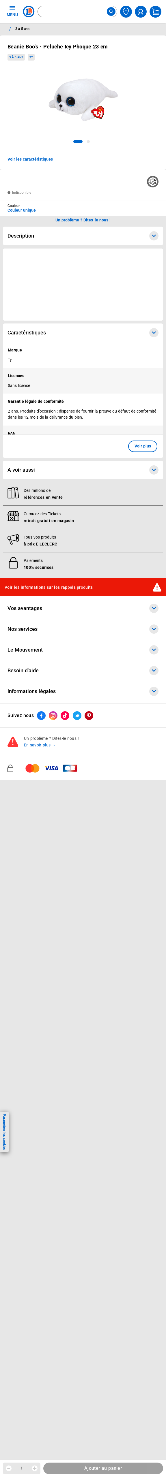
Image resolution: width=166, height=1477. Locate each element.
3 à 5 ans (16, 57)
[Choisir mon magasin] (126, 12)
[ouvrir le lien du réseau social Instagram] (53, 715)
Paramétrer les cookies (4, 1132)
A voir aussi (83, 470)
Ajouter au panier (103, 1468)
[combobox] (77, 11)
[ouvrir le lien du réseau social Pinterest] (89, 715)
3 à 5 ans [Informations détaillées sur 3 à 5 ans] (22, 29)
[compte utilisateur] (141, 12)
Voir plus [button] (143, 446)
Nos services (83, 629)
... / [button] (8, 29)
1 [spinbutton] (21, 1468)
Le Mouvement (83, 649)
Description (83, 235)
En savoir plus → (40, 745)
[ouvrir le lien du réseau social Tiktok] (65, 715)
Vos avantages (83, 608)
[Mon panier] (155, 12)
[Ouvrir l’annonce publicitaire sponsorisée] (83, 284)
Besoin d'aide (83, 670)
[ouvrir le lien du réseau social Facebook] (41, 715)
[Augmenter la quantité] (35, 1468)
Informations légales (83, 691)
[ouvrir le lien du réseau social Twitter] (77, 715)
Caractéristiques (83, 332)
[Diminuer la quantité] (9, 1468)
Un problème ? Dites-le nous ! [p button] (83, 220)
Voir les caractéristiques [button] (30, 159)
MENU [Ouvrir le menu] (12, 11)
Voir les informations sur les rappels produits (49, 587)
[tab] (78, 141)
